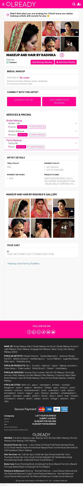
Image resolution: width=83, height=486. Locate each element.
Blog (5, 424)
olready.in (32, 481)
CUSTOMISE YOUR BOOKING (59, 101)
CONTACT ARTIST (24, 100)
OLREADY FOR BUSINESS (44, 424)
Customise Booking (37, 127)
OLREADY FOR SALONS (45, 421)
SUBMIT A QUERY (47, 418)
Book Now (22, 127)
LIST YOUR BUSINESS (45, 416)
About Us (7, 419)
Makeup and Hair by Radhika (23, 263)
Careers (6, 421)
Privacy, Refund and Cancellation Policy (16, 430)
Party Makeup (14, 140)
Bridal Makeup (14, 120)
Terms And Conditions (10, 427)
